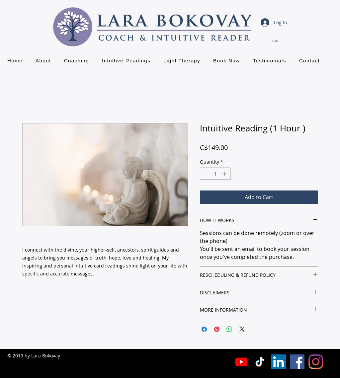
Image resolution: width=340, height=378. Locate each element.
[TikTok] (260, 361)
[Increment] (225, 174)
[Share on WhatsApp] (229, 329)
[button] (279, 41)
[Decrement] (205, 174)
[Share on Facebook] (204, 329)
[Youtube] (241, 361)
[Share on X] (242, 329)
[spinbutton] (215, 174)
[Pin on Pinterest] (217, 329)
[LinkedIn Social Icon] (278, 361)
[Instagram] (315, 361)
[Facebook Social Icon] (297, 361)
